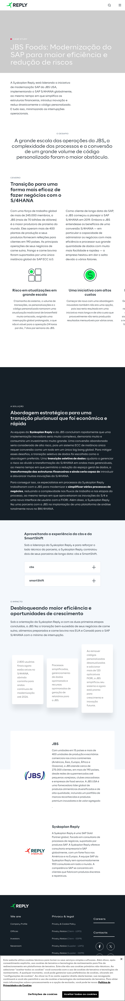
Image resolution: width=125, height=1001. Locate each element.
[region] (62, 978)
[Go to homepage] (17, 5)
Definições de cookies (42, 994)
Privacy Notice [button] (66, 931)
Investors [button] (15, 939)
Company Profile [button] (18, 924)
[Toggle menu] (120, 5)
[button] (104, 919)
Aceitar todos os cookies (80, 994)
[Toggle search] (109, 5)
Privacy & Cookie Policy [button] (64, 924)
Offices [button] (14, 931)
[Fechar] (121, 959)
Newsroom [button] (15, 946)
